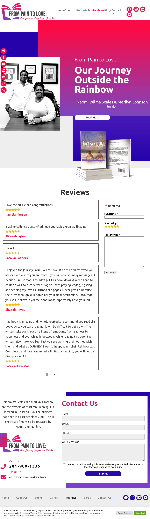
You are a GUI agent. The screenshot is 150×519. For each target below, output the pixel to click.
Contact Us (104, 497)
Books (80, 10)
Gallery (88, 10)
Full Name (110, 213)
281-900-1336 (25, 466)
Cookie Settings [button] (124, 513)
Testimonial (111, 234)
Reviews (98, 10)
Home (61, 10)
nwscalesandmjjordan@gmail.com (27, 477)
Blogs (107, 10)
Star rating (110, 223)
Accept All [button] (140, 513)
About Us (22, 497)
